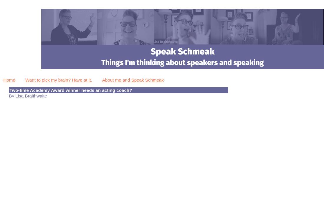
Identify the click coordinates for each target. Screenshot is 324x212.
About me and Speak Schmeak (133, 79)
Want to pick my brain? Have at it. (58, 79)
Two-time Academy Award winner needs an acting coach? (70, 90)
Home (9, 79)
